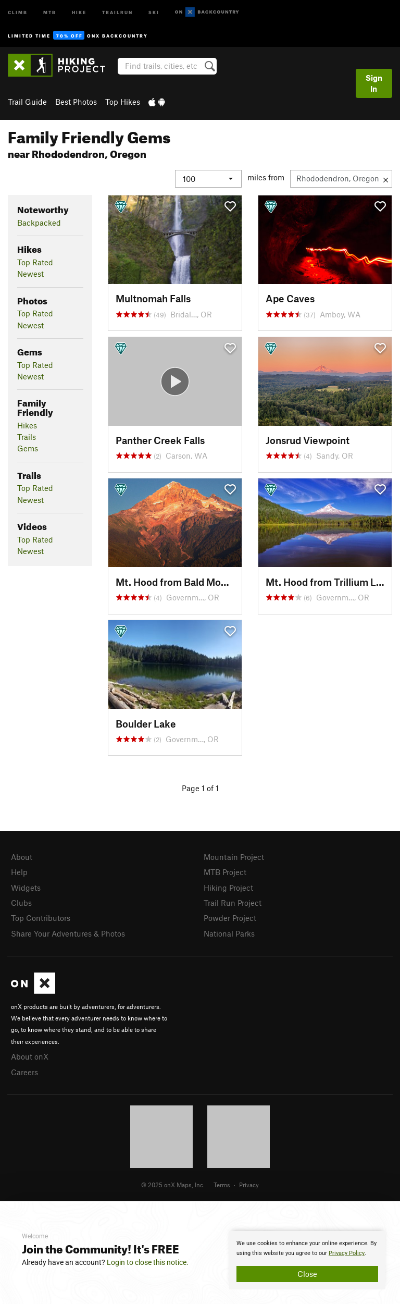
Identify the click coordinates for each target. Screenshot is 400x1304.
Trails (26, 436)
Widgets (26, 887)
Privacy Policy (347, 1253)
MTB (49, 11)
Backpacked (39, 222)
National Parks (229, 933)
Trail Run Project (232, 902)
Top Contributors (40, 917)
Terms (222, 1184)
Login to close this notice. (148, 1262)
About (21, 857)
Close (307, 1273)
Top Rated (35, 262)
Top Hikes (122, 101)
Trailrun (117, 11)
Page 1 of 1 (200, 788)
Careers (24, 1072)
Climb (18, 11)
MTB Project (225, 872)
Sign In (374, 83)
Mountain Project (234, 857)
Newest (30, 273)
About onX (29, 1056)
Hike (79, 11)
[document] (307, 1260)
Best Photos (76, 101)
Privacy (249, 1184)
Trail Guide (27, 101)
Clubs (21, 902)
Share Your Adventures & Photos (68, 933)
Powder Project (230, 917)
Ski (153, 11)
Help (19, 872)
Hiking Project (228, 887)
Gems (27, 448)
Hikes (27, 425)
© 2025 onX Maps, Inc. (173, 1184)
